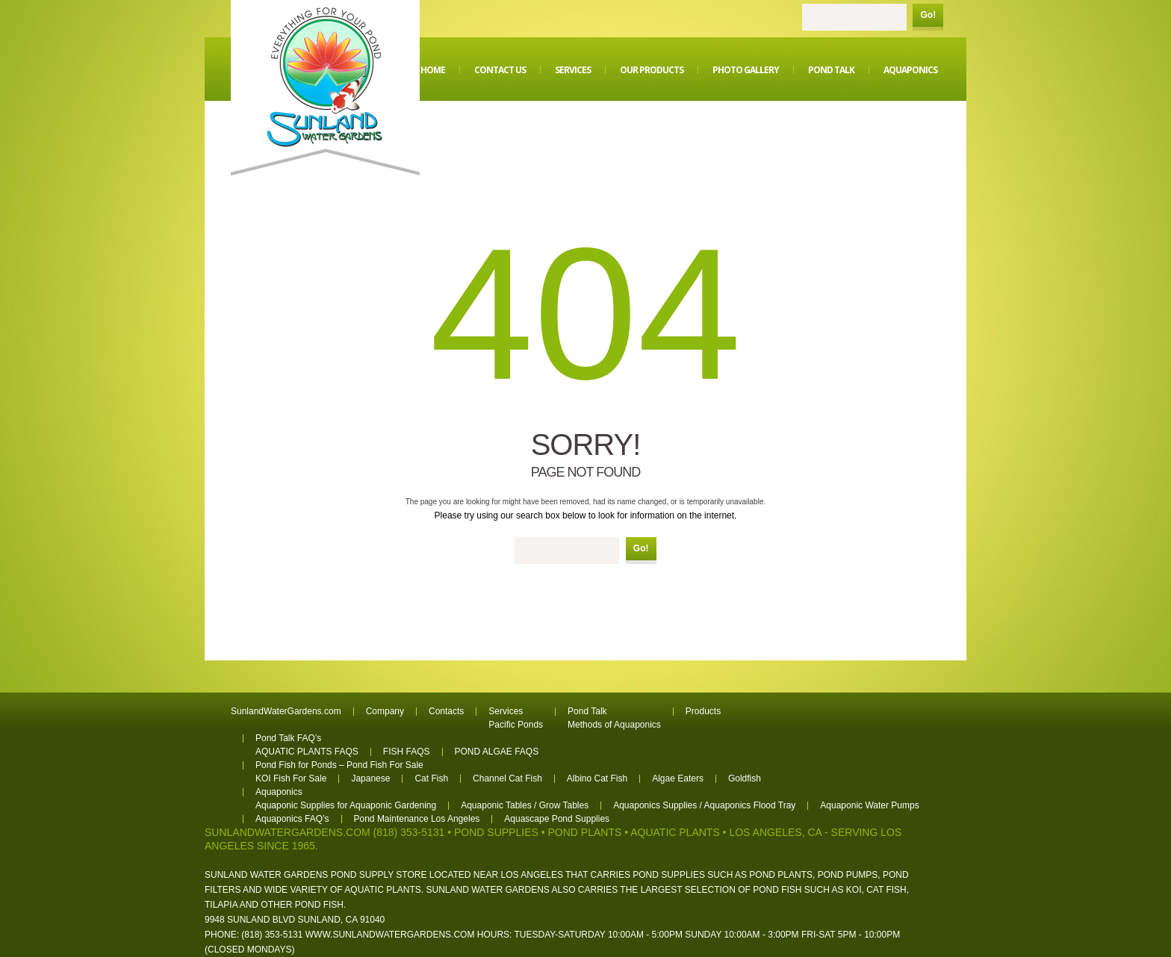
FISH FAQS (406, 751)
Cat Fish (431, 778)
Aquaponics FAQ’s (292, 819)
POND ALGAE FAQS (497, 751)
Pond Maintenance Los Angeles (417, 819)
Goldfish (744, 778)
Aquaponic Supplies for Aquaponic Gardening (345, 805)
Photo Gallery (745, 70)
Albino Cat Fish (597, 778)
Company (385, 711)
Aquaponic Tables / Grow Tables (524, 805)
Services (573, 70)
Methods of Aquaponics (614, 724)
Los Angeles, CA (775, 832)
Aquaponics (910, 70)
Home (432, 70)
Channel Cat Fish (507, 778)
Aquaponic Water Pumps (869, 805)
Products (703, 711)
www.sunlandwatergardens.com (390, 934)
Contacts (446, 711)
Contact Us (500, 70)
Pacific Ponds (515, 724)
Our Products (651, 70)
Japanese (370, 778)
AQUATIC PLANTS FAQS (306, 751)
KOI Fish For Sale (290, 778)
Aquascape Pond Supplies (556, 819)
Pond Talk (831, 70)
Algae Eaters (677, 778)
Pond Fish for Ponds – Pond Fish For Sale (339, 765)
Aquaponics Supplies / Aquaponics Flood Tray (704, 805)
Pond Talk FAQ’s (288, 738)
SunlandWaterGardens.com (286, 711)
